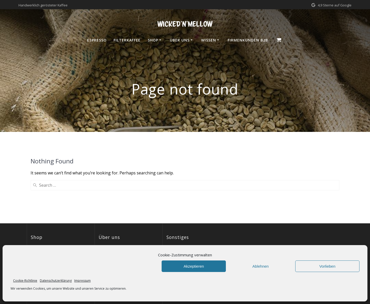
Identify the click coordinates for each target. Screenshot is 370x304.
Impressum (82, 280)
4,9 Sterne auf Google (334, 5)
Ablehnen (260, 266)
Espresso (97, 40)
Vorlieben (327, 266)
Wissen (208, 40)
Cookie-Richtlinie (25, 280)
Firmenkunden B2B (248, 40)
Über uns (180, 40)
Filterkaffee (127, 40)
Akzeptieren (193, 266)
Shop (153, 40)
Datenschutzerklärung (56, 280)
